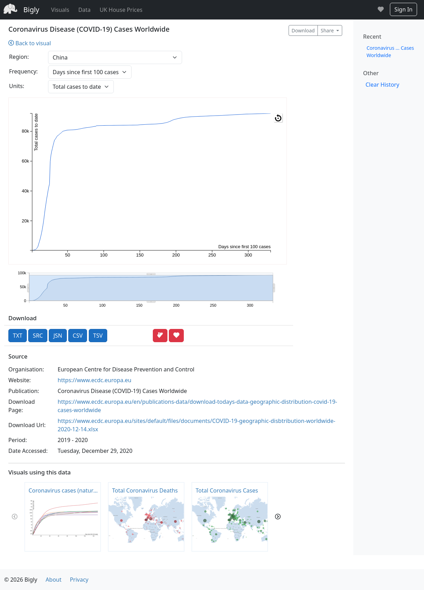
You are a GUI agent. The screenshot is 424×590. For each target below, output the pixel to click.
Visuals (60, 10)
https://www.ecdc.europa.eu (95, 380)
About (53, 579)
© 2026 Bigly (20, 579)
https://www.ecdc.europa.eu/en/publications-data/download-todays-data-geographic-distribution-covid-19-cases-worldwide (197, 406)
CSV (78, 335)
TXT (17, 335)
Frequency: (23, 71)
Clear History (382, 84)
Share (328, 30)
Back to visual (29, 43)
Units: (16, 86)
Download (303, 30)
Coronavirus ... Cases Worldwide (390, 51)
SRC (38, 335)
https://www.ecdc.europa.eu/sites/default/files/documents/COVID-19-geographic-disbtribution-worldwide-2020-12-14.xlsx (197, 425)
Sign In (403, 9)
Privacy (79, 579)
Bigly (31, 9)
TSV (98, 335)
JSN (57, 335)
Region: (19, 57)
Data (84, 10)
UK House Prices (121, 10)
